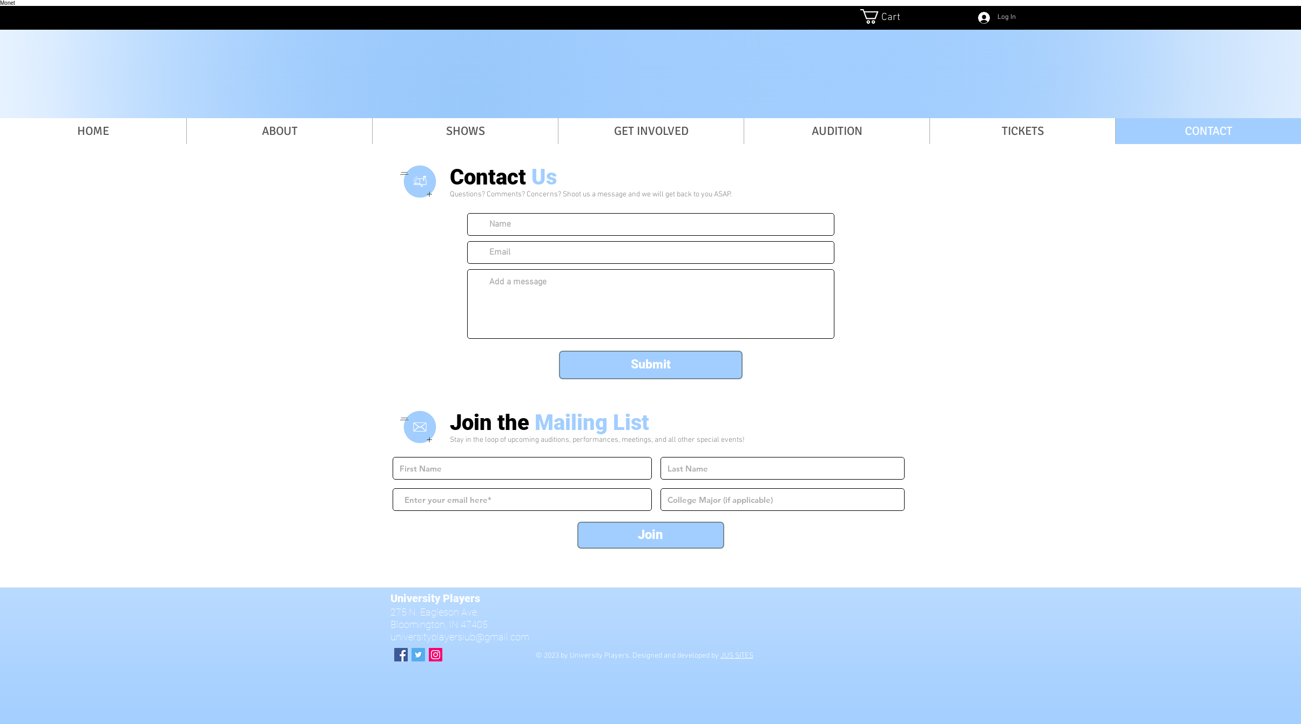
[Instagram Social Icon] (435, 654)
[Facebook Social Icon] (401, 654)
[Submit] (651, 365)
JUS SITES (736, 655)
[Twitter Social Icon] (418, 654)
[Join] (650, 535)
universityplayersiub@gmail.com (459, 637)
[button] (887, 16)
